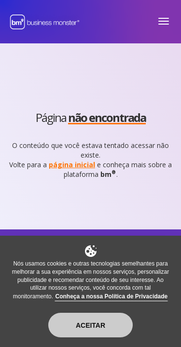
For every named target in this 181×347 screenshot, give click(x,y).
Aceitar (90, 325)
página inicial (72, 164)
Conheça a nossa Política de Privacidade (111, 296)
